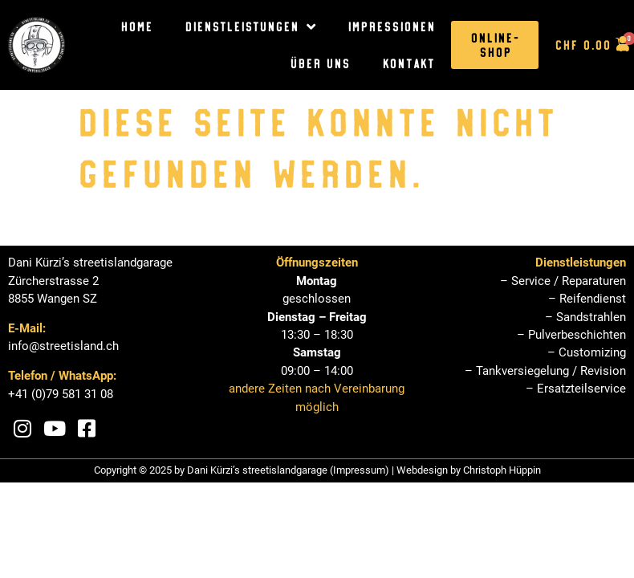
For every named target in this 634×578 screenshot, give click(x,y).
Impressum (359, 470)
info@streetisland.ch (63, 346)
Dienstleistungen (250, 26)
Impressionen (391, 26)
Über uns (320, 63)
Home (136, 26)
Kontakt (408, 63)
